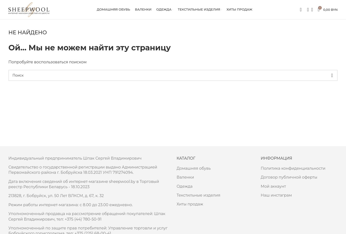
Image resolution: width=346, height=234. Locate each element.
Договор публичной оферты (289, 177)
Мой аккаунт (273, 186)
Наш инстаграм (276, 195)
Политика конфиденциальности (293, 168)
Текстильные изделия (198, 195)
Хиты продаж (190, 204)
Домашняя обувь (194, 168)
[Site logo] (28, 9)
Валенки (185, 177)
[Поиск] (306, 9)
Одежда (184, 186)
